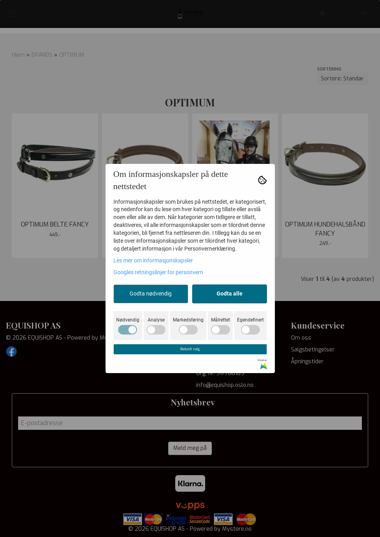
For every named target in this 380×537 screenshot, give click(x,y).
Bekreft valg (190, 349)
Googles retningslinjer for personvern (158, 272)
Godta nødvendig (151, 293)
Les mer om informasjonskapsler (153, 260)
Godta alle (230, 293)
